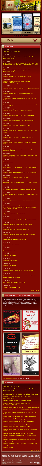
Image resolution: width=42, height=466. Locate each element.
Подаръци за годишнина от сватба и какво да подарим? (19, 421)
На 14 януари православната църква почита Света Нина (19, 189)
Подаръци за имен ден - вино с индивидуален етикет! (18, 409)
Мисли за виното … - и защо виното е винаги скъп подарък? (20, 167)
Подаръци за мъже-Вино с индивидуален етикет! (17, 400)
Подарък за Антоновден (9, 265)
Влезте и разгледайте (9, 378)
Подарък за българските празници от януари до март (18, 224)
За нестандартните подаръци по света (14, 282)
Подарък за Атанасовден (10, 260)
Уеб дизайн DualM (35, 463)
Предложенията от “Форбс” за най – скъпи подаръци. (18, 270)
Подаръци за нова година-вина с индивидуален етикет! (18, 424)
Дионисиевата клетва (9, 250)
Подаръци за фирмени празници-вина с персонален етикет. (20, 172)
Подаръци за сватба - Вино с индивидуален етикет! (17, 419)
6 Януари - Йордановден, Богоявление (14, 213)
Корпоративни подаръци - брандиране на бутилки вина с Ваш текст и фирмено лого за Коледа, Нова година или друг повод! (20, 393)
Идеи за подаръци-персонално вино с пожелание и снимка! (20, 416)
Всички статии (35, 450)
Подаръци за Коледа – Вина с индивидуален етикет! (18, 433)
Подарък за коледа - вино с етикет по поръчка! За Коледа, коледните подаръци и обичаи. (19, 276)
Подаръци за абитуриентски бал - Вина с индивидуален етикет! (21, 407)
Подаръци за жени (8, 447)
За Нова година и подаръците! (11, 287)
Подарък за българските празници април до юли (16, 229)
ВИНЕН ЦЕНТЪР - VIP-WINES (11, 386)
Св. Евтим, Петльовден (9, 255)
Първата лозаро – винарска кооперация (14, 239)
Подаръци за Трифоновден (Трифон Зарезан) (16, 177)
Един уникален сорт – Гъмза (11, 244)
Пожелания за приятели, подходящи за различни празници (19, 219)
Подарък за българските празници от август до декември (19, 234)
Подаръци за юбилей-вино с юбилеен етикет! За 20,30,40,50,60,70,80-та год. (16, 404)
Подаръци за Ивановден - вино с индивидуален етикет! (18, 200)
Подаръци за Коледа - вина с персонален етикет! (17, 426)
